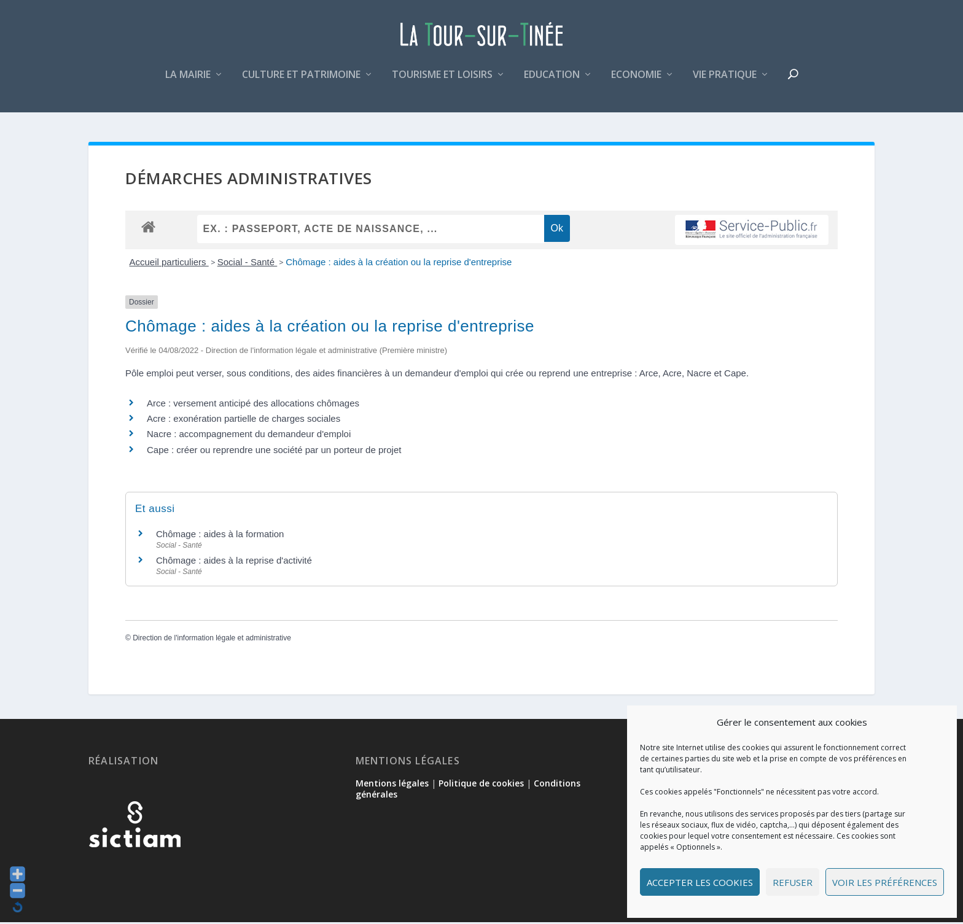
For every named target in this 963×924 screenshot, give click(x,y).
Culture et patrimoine (301, 82)
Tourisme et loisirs (442, 82)
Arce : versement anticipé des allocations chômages (253, 405)
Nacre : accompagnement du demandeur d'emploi (249, 436)
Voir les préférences (884, 882)
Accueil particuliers (169, 263)
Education (552, 82)
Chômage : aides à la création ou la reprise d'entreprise (399, 263)
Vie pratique (725, 82)
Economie (636, 82)
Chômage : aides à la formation (220, 535)
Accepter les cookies (700, 882)
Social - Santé (247, 263)
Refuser (793, 882)
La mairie (188, 82)
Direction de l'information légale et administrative (212, 640)
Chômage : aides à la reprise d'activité (234, 562)
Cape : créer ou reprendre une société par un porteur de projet (274, 451)
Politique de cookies (481, 785)
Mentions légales (392, 785)
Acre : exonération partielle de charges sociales (243, 420)
